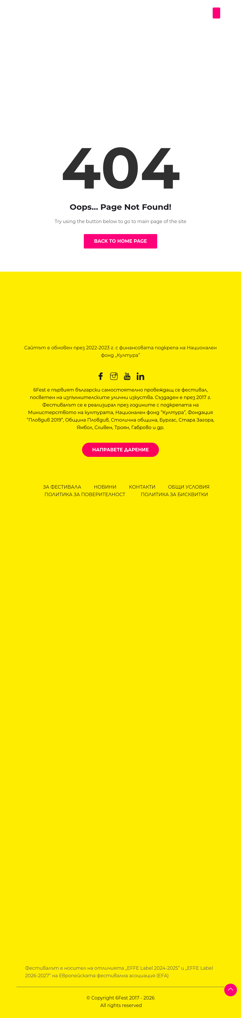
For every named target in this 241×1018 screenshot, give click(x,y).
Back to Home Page (120, 241)
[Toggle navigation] (216, 13)
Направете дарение (120, 450)
